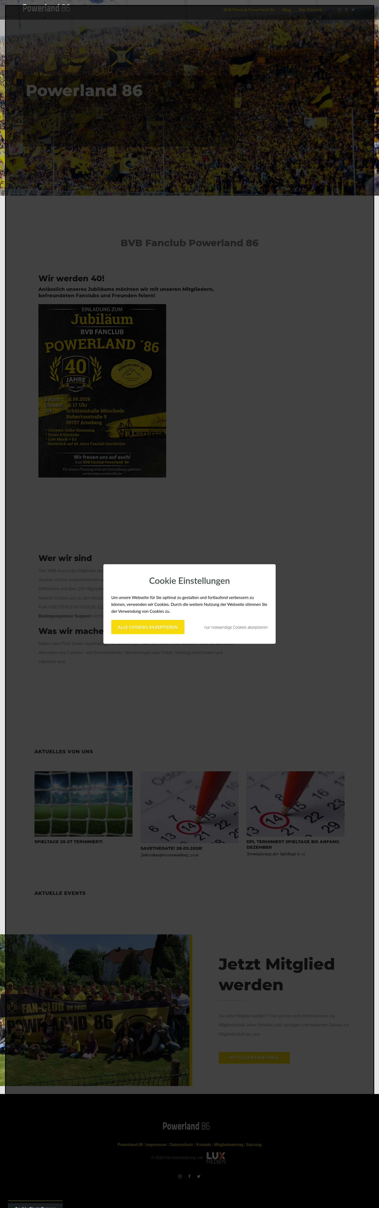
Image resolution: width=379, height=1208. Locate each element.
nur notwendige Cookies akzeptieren (236, 627)
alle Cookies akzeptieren (148, 627)
